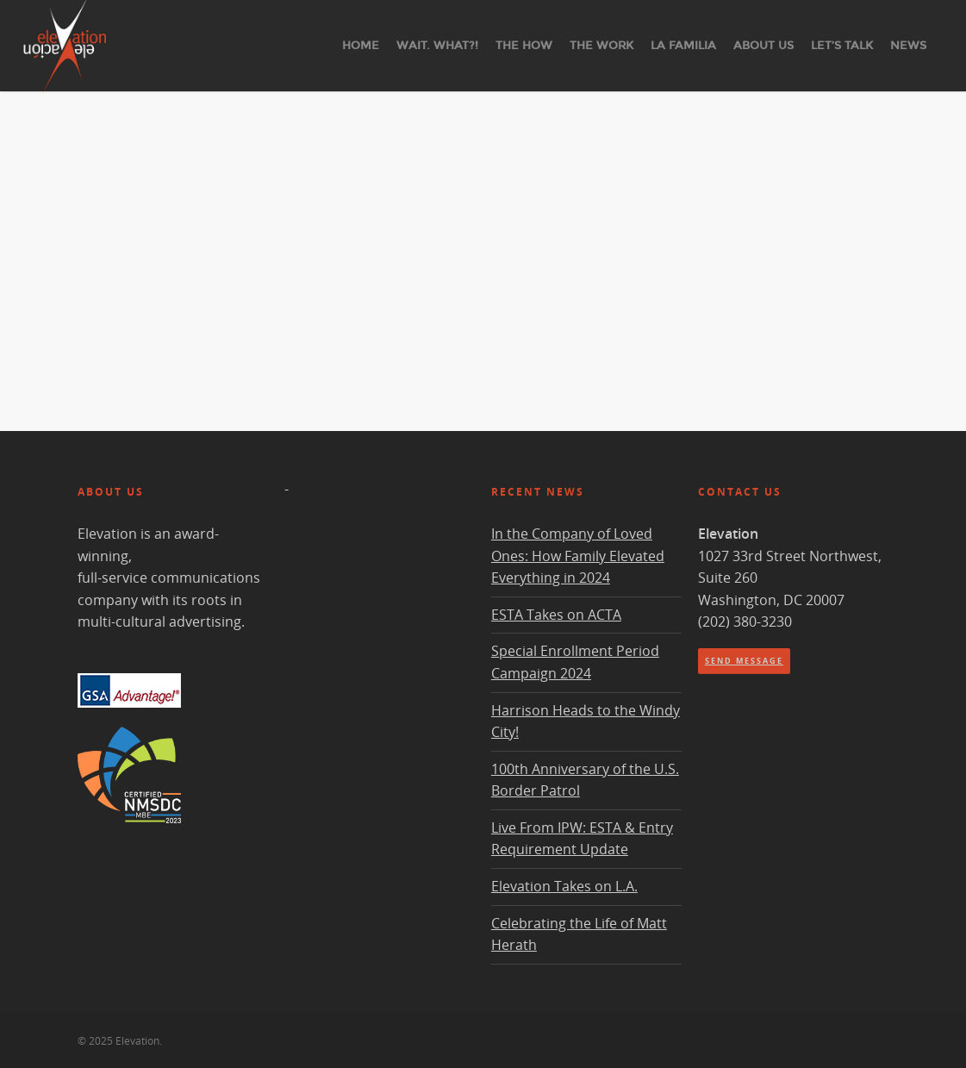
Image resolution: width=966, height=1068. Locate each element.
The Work (601, 46)
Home (360, 46)
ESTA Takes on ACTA (556, 614)
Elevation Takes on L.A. (564, 886)
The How (523, 46)
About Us (763, 46)
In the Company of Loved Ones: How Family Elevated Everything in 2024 (577, 555)
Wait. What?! (437, 46)
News (908, 46)
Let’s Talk (842, 46)
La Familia (683, 46)
